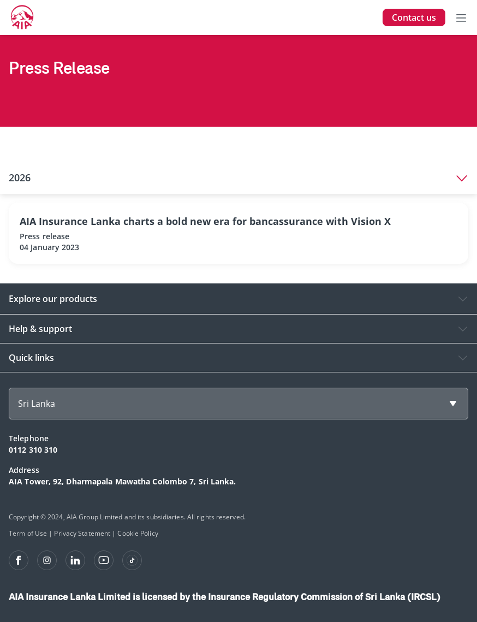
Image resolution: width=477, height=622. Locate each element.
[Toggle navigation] (461, 17)
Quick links (31, 358)
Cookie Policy (137, 533)
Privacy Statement (82, 533)
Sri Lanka (36, 404)
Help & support (40, 329)
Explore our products (53, 299)
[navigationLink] (22, 17)
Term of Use (28, 533)
